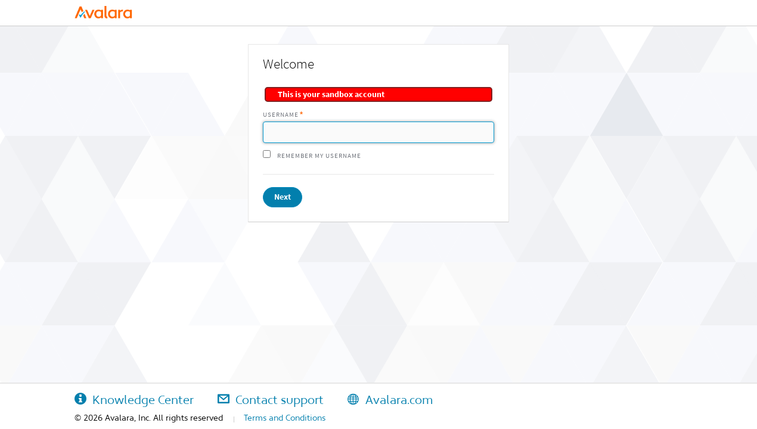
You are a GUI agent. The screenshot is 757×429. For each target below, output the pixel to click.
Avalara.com (390, 400)
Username (281, 114)
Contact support (271, 400)
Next (282, 197)
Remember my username (319, 155)
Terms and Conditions (284, 417)
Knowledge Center (134, 400)
